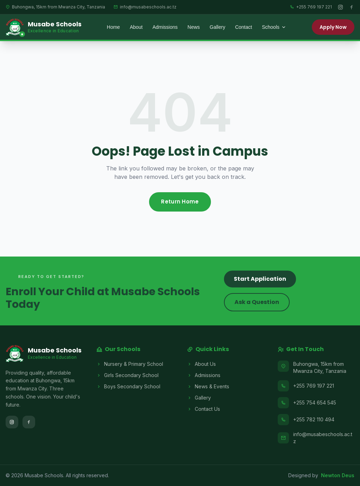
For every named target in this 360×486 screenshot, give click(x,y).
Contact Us (203, 409)
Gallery (217, 27)
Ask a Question (256, 302)
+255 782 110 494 (313, 419)
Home (113, 27)
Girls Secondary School (127, 375)
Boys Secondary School (128, 386)
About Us (201, 364)
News (193, 27)
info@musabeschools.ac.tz (322, 437)
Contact (243, 27)
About (136, 27)
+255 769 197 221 (313, 386)
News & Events (208, 386)
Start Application (260, 279)
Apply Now (333, 27)
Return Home (180, 201)
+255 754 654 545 (314, 403)
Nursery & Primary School (129, 364)
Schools (274, 27)
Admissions (165, 27)
